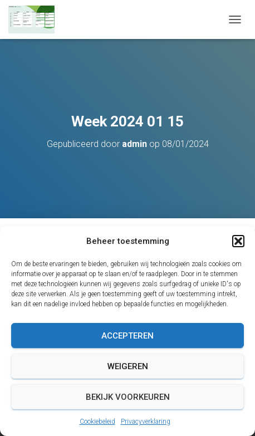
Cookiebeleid (97, 421)
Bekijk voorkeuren (128, 397)
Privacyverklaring (145, 421)
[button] (238, 241)
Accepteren (127, 336)
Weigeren (127, 366)
